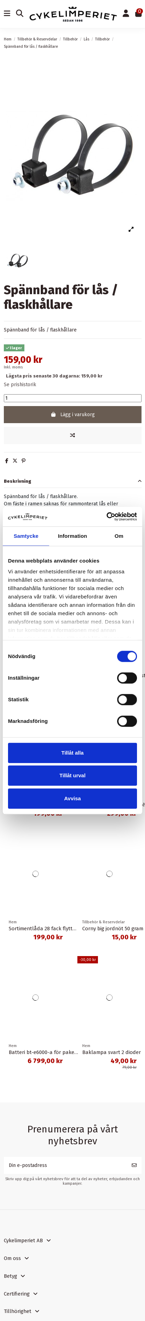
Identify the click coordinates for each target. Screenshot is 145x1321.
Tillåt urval (73, 775)
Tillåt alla (72, 753)
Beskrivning (73, 481)
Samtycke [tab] (26, 536)
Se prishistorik (20, 385)
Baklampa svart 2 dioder (111, 1052)
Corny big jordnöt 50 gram (112, 928)
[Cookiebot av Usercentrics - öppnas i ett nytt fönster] (106, 516)
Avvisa (72, 798)
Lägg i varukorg (72, 415)
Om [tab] (119, 536)
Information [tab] (72, 536)
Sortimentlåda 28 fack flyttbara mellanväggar (63, 928)
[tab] (73, 481)
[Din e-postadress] (65, 1165)
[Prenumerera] (134, 1165)
